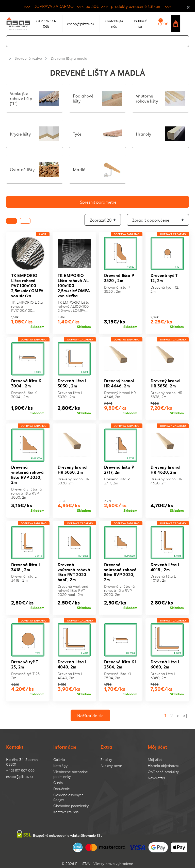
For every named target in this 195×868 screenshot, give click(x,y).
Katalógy (60, 762)
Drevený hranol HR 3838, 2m (166, 382)
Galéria (59, 756)
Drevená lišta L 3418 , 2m (26, 564)
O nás (58, 779)
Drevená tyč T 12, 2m (164, 277)
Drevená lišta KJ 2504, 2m (120, 661)
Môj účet (155, 756)
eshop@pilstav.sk (19, 773)
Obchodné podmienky (71, 802)
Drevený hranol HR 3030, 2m (73, 468)
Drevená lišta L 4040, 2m (72, 661)
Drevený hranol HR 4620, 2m (166, 468)
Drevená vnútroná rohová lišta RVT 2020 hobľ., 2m (74, 569)
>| (185, 712)
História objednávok (164, 762)
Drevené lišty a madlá (69, 58)
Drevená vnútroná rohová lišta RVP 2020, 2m (120, 569)
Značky (106, 756)
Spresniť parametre (98, 202)
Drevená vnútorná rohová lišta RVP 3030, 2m (27, 473)
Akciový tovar (111, 762)
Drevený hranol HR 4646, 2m (119, 382)
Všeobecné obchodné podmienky (70, 771)
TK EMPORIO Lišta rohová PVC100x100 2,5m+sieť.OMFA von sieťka (27, 285)
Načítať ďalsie (90, 712)
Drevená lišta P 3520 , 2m (119, 277)
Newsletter (156, 775)
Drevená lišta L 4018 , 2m (165, 564)
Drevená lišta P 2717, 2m (119, 468)
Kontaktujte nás (65, 809)
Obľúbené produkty (163, 768)
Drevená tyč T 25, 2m (24, 661)
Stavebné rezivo (28, 58)
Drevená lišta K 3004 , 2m (26, 382)
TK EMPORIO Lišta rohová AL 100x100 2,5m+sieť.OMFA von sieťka (74, 285)
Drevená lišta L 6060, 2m (165, 661)
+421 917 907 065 (20, 767)
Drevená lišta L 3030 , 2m (72, 382)
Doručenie (61, 785)
